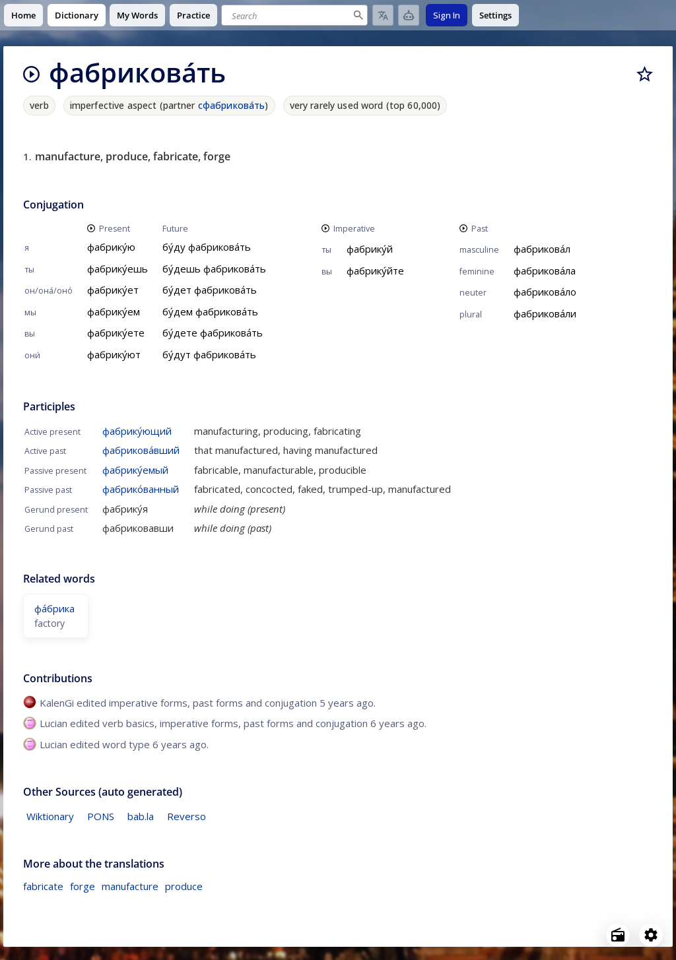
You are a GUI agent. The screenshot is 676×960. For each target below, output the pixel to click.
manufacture (130, 886)
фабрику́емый (135, 469)
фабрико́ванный (140, 489)
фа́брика (54, 608)
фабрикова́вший (141, 450)
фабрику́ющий (137, 430)
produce (184, 886)
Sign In (446, 15)
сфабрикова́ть (231, 105)
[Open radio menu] (618, 935)
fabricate (43, 886)
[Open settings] (651, 935)
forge (82, 886)
